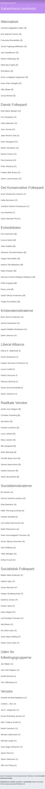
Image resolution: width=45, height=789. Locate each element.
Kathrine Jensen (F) (9, 600)
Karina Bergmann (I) (9, 357)
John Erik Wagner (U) (10, 670)
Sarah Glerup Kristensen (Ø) (13, 295)
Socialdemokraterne (16, 486)
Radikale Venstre (14, 403)
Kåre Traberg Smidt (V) (11, 722)
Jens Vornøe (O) (8, 129)
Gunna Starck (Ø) (8, 240)
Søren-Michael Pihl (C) (10, 219)
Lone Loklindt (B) (8, 434)
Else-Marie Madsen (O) (11, 111)
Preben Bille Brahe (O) (10, 172)
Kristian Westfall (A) (9, 517)
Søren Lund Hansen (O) (11, 179)
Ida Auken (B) (7, 421)
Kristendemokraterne (17, 311)
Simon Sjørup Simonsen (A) (13, 541)
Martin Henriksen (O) (10, 148)
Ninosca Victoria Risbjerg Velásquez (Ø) (18, 277)
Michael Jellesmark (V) (10, 735)
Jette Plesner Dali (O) (10, 136)
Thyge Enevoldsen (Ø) (10, 302)
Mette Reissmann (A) (10, 529)
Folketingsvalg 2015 (8, 3)
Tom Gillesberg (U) (9, 682)
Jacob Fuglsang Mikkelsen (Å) (14, 46)
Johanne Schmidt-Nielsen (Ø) (13, 252)
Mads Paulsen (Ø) (8, 271)
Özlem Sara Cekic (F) (10, 643)
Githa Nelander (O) (9, 123)
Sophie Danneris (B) (9, 471)
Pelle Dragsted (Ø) (9, 283)
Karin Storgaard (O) (9, 142)
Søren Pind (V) (7, 753)
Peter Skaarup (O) (8, 166)
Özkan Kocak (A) (8, 560)
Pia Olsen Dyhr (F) (9, 630)
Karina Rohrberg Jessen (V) (13, 716)
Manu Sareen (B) (8, 440)
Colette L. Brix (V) (8, 704)
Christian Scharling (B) (10, 415)
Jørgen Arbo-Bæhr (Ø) (10, 258)
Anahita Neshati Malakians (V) (14, 698)
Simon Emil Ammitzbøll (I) (12, 388)
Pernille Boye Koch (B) (10, 458)
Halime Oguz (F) (8, 581)
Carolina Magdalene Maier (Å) (14, 28)
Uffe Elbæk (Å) (7, 89)
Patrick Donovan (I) (9, 375)
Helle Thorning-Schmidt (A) (12, 511)
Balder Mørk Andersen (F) (12, 575)
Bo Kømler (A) (7, 492)
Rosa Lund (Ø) (7, 289)
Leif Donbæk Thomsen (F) (12, 618)
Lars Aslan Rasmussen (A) (12, 523)
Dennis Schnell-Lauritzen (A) (13, 498)
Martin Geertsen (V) (9, 728)
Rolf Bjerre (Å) (7, 71)
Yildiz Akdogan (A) (9, 554)
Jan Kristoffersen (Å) (9, 53)
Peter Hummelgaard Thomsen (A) (15, 535)
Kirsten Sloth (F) (8, 606)
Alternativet (9, 22)
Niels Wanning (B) (8, 452)
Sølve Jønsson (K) (9, 335)
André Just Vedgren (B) (11, 409)
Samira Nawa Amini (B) (11, 464)
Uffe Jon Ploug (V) (9, 765)
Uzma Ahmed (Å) (8, 96)
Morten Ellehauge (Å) (10, 59)
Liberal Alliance (12, 344)
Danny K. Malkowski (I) (11, 351)
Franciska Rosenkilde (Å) (11, 40)
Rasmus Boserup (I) (9, 381)
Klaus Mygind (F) (8, 612)
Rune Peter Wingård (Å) (11, 83)
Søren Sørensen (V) (9, 759)
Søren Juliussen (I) (9, 394)
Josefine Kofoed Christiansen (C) (15, 206)
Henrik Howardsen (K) (10, 323)
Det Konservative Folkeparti (22, 188)
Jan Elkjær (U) (7, 664)
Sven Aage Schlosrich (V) (12, 747)
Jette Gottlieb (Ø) (8, 246)
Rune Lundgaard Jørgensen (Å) (14, 77)
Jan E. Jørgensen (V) (10, 710)
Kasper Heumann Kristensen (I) (14, 363)
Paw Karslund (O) (8, 160)
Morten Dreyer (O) (8, 154)
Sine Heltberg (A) (8, 548)
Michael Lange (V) (8, 741)
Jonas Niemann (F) (9, 587)
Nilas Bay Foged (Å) (9, 65)
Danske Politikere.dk (28, 776)
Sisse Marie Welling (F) (11, 637)
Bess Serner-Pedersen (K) (12, 317)
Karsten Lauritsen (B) (10, 428)
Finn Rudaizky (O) (8, 117)
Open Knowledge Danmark (9, 776)
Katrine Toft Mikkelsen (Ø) (12, 265)
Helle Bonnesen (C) (9, 200)
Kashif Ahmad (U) (8, 676)
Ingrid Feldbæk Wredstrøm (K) (14, 329)
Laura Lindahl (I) (8, 369)
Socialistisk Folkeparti (17, 569)
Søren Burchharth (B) (10, 477)
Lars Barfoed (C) (8, 212)
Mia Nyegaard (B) (8, 446)
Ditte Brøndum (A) (8, 504)
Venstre (7, 691)
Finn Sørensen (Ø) (9, 234)
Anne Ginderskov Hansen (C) (13, 194)
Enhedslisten (11, 228)
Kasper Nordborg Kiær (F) (12, 594)
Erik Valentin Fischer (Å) (11, 34)
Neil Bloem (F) (7, 624)
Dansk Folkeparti (14, 105)
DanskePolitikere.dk (18, 784)
